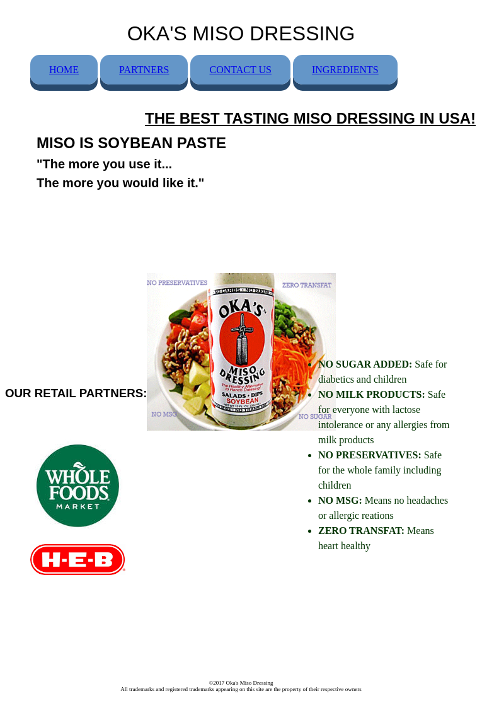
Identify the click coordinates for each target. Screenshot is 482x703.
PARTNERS (144, 69)
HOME (64, 69)
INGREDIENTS (345, 69)
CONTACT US (240, 69)
